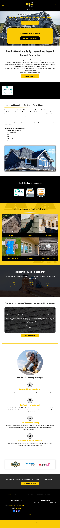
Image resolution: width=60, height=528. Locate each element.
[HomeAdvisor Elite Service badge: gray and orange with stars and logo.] (52, 90)
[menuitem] (9, 494)
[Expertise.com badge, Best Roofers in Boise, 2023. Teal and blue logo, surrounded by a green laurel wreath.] (7, 90)
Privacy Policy (38, 523)
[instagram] (16, 511)
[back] (5, 464)
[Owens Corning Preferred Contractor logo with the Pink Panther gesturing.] (30, 90)
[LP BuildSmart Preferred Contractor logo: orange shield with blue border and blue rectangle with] (18, 90)
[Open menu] (3, 5)
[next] (54, 464)
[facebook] (14, 511)
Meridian (13, 289)
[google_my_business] (19, 511)
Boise (13, 282)
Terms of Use (33, 523)
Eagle (13, 284)
